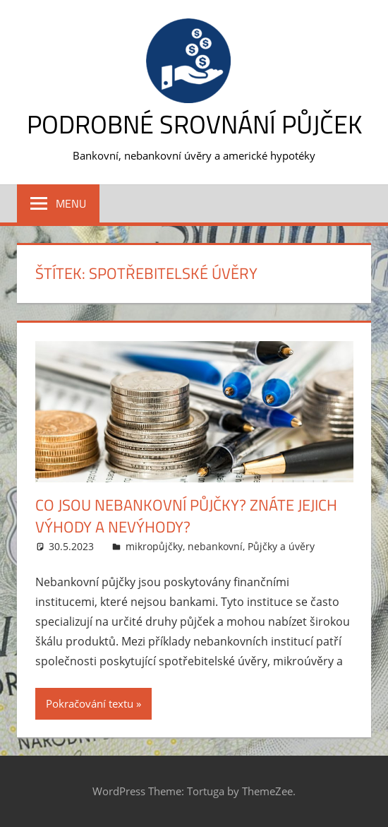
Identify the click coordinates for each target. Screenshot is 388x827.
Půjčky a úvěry (281, 546)
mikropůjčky (154, 546)
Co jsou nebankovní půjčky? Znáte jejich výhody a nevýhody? (186, 516)
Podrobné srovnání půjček (194, 124)
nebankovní (215, 546)
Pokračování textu (89, 703)
